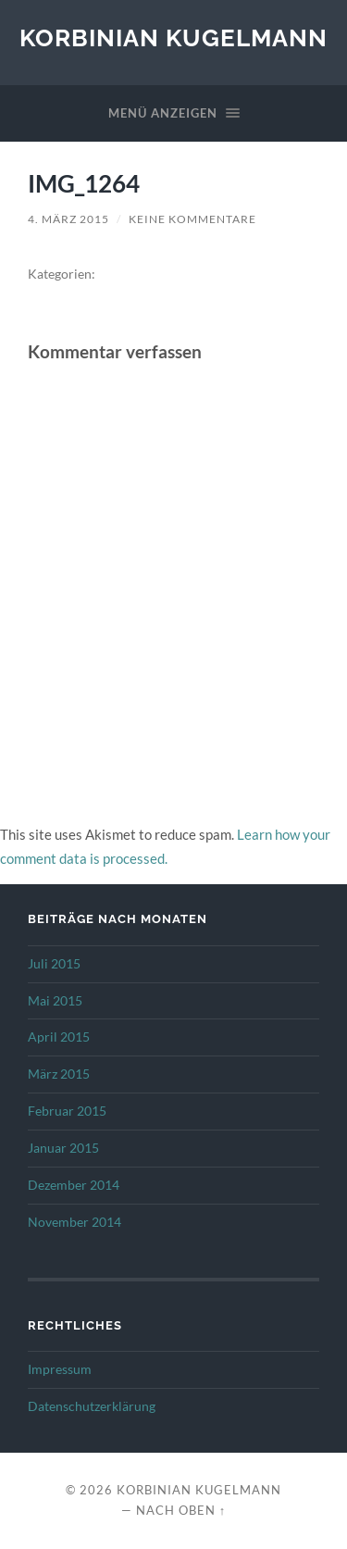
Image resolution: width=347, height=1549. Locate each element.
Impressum (60, 1369)
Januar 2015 (63, 1148)
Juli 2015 (54, 963)
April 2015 (59, 1037)
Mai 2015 (55, 1000)
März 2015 (59, 1074)
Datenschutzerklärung (91, 1406)
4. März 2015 (68, 219)
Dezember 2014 (73, 1185)
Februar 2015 (67, 1111)
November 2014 (74, 1222)
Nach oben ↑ (181, 1510)
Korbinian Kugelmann (173, 37)
